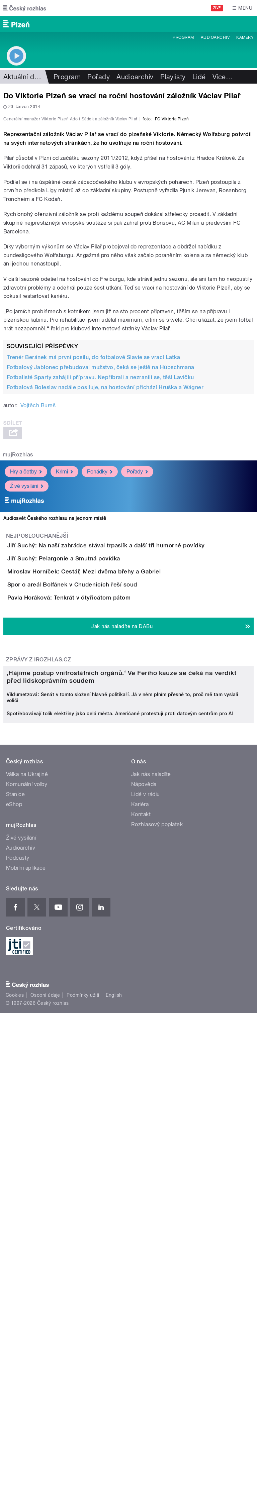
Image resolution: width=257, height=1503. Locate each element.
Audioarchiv (215, 37)
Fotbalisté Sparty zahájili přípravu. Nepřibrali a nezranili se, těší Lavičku (100, 522)
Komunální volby (26, 1190)
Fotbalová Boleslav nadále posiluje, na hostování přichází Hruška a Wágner (105, 532)
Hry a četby (26, 616)
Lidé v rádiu (145, 1200)
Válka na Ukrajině (27, 1180)
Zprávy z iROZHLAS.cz (38, 899)
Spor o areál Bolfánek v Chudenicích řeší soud (99, 786)
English (114, 1401)
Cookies (15, 1401)
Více (222, 77)
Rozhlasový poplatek (157, 1230)
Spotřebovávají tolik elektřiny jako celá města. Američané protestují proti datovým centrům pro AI (120, 1119)
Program (183, 37)
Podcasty (17, 1264)
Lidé (199, 77)
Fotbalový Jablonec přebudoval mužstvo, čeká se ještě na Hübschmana (100, 512)
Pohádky (99, 616)
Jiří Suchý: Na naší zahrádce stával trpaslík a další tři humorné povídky (133, 689)
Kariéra (140, 1210)
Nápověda (144, 1190)
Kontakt (141, 1220)
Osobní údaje (45, 1401)
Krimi (64, 616)
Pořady (98, 77)
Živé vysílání (26, 630)
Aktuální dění (23, 77)
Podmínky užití (83, 1401)
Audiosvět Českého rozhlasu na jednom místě (54, 662)
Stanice (15, 1200)
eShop (14, 1210)
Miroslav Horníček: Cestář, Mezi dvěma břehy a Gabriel (110, 754)
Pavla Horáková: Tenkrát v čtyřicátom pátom (95, 818)
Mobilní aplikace (26, 1274)
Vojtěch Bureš (38, 550)
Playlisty (173, 77)
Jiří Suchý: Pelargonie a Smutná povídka (90, 722)
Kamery (245, 37)
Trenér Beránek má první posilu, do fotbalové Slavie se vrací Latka (93, 502)
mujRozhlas (18, 599)
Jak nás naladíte (151, 1180)
